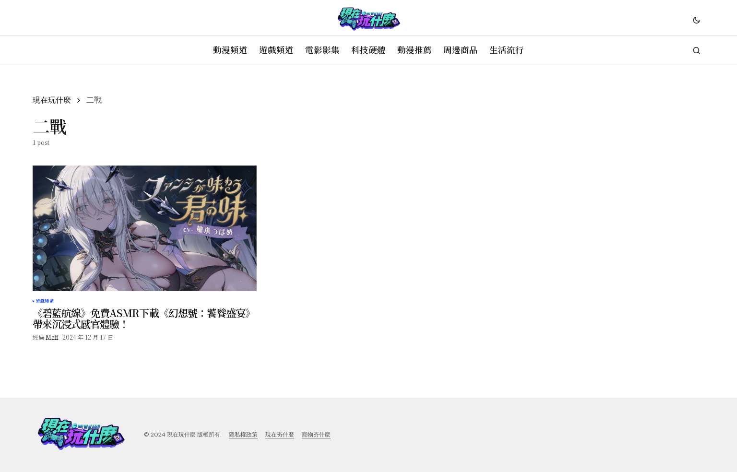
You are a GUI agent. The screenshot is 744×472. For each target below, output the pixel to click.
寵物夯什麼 (316, 434)
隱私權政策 (243, 434)
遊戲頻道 (45, 301)
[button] (696, 19)
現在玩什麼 (52, 100)
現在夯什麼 (279, 434)
